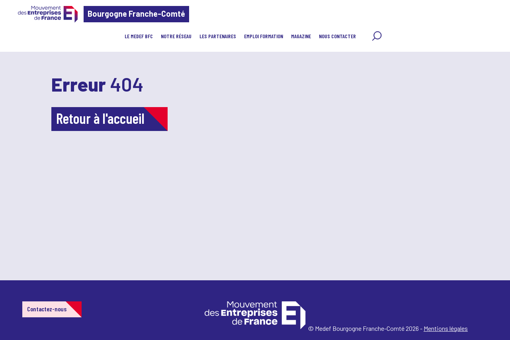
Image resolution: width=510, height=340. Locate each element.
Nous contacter (337, 36)
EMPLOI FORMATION (263, 36)
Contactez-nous (46, 309)
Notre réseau (176, 36)
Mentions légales (446, 328)
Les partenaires (217, 36)
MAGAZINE (301, 36)
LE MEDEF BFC (139, 36)
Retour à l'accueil (100, 118)
